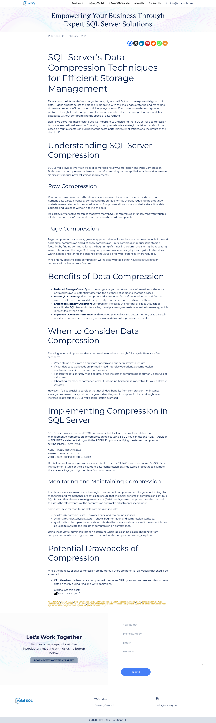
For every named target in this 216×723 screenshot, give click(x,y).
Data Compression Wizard (124, 601)
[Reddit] (153, 43)
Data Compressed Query (84, 601)
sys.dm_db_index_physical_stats (62, 605)
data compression (104, 601)
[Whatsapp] (159, 43)
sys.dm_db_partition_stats (88, 605)
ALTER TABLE (67, 601)
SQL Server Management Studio (101, 603)
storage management (125, 603)
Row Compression (68, 603)
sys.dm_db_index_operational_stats (150, 603)
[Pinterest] (147, 43)
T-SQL (103, 605)
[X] (135, 43)
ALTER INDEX (54, 601)
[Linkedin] (141, 43)
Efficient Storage (149, 601)
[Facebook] (130, 43)
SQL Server (81, 603)
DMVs (138, 601)
